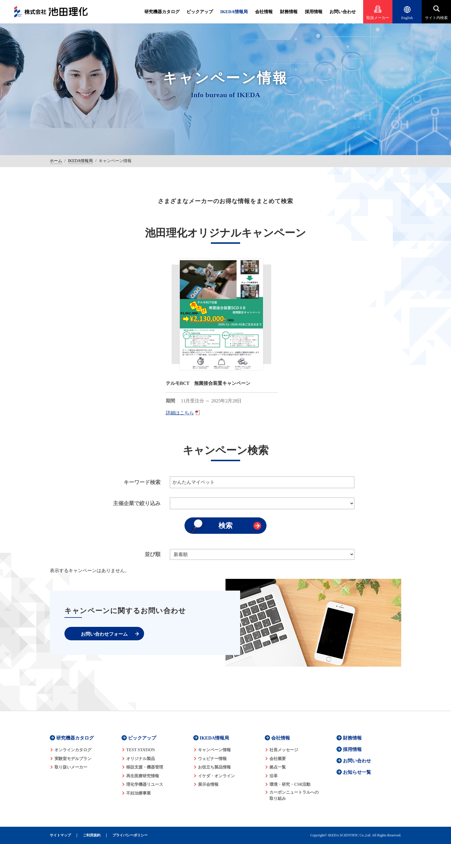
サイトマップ (60, 835)
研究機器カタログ (162, 11)
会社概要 (277, 758)
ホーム (56, 161)
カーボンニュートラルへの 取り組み (294, 795)
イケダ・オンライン (216, 776)
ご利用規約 (91, 835)
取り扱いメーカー (70, 767)
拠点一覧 (277, 767)
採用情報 (313, 11)
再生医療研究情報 (142, 776)
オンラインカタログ (72, 750)
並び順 (152, 554)
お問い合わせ (342, 11)
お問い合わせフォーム (104, 634)
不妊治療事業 (138, 793)
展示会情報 (208, 784)
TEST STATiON (140, 750)
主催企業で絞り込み (136, 503)
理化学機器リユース (144, 784)
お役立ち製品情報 (214, 767)
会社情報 (264, 11)
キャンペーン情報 (214, 750)
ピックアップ (200, 11)
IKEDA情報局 (234, 11)
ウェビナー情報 (212, 758)
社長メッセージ (283, 750)
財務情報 (289, 11)
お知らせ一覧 (357, 772)
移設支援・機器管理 (144, 767)
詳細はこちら (180, 412)
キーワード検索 (142, 482)
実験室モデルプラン (72, 758)
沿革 (273, 776)
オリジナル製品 (140, 758)
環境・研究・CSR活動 (289, 784)
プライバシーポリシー (130, 835)
